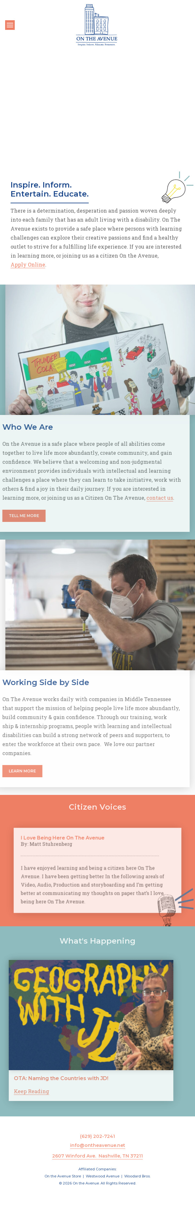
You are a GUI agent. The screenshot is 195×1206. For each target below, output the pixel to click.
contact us (142, 497)
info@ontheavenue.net (97, 1145)
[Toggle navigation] (10, 25)
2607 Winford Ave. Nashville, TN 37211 (97, 1156)
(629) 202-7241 (97, 1136)
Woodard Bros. (137, 1176)
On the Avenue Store (63, 1176)
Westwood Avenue (102, 1176)
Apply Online (28, 264)
